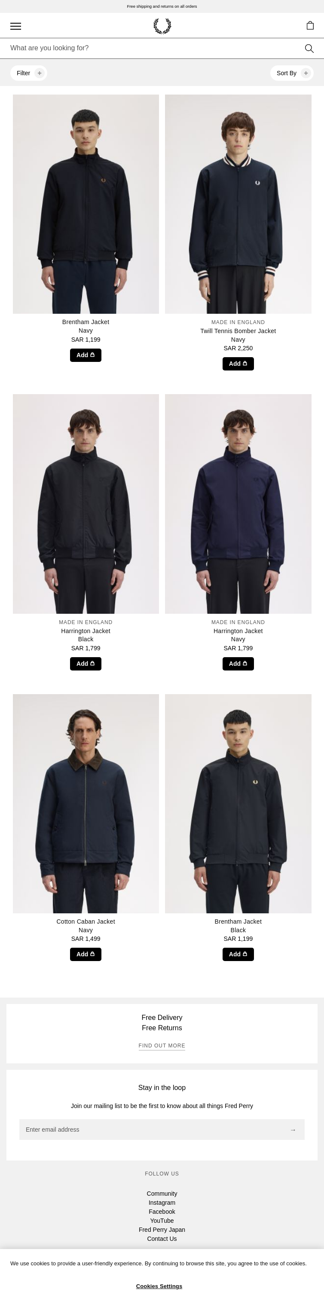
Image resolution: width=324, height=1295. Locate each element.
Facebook (162, 1211)
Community (162, 1193)
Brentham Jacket (86, 326)
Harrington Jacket (86, 631)
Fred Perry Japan (162, 1229)
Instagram (162, 1202)
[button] (310, 25)
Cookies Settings (159, 1286)
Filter (31, 73)
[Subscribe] (293, 1130)
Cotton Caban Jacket (86, 926)
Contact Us (162, 1238)
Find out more (162, 1046)
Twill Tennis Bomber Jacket (238, 331)
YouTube (162, 1220)
